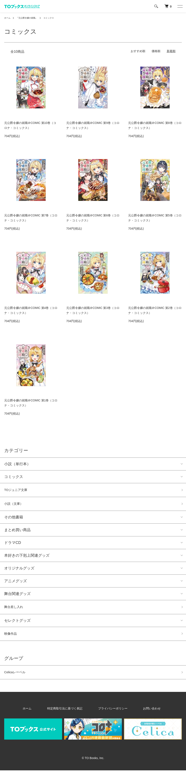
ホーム (8, 17)
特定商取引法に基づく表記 (70, 714)
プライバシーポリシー (109, 714)
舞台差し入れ (15, 610)
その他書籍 (13, 519)
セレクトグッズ (17, 624)
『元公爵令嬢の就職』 (30, 17)
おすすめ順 (138, 51)
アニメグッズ (15, 583)
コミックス (55, 17)
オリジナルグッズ (19, 570)
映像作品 (11, 638)
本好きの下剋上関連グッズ (26, 558)
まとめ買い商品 (17, 532)
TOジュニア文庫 (18, 490)
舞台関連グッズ (17, 596)
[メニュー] (179, 6)
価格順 (156, 51)
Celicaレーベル (17, 677)
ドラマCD (12, 545)
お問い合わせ (139, 714)
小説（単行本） (17, 464)
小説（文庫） (15, 506)
